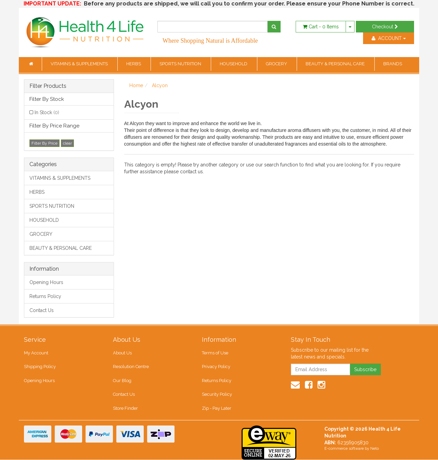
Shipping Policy (40, 366)
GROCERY (277, 63)
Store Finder (125, 408)
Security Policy (217, 394)
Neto (374, 449)
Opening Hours (46, 282)
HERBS (134, 63)
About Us (122, 352)
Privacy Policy (216, 366)
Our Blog (122, 380)
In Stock (47, 112)
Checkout (385, 26)
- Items (321, 26)
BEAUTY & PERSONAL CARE (336, 63)
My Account (36, 352)
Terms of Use (215, 352)
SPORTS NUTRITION (180, 63)
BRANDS (392, 63)
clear (67, 143)
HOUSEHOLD (234, 63)
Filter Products (47, 86)
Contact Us (41, 310)
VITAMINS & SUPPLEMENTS (80, 63)
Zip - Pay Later (216, 408)
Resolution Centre (131, 366)
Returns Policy (45, 296)
